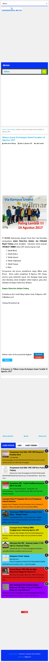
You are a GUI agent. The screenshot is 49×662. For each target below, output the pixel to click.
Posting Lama (42, 436)
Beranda (26, 436)
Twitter (7, 360)
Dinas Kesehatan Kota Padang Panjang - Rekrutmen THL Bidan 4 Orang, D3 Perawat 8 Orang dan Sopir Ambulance (26, 587)
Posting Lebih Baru (8, 436)
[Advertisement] (24, 37)
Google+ (39, 357)
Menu (6, 65)
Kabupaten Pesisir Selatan (19, 556)
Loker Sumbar (40, 143)
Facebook (38, 354)
